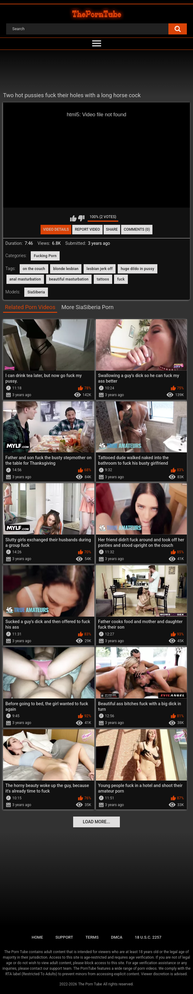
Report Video (87, 229)
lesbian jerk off (100, 269)
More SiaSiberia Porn (87, 307)
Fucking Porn (45, 256)
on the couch (34, 269)
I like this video (73, 218)
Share (112, 229)
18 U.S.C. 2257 (148, 937)
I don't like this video (81, 218)
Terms (92, 937)
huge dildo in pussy (137, 269)
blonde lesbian (65, 269)
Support (64, 937)
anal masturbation (25, 279)
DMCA (116, 937)
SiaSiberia (36, 292)
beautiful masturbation (69, 279)
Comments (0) (137, 229)
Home (37, 937)
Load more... (96, 821)
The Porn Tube (90, 984)
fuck (121, 279)
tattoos (103, 279)
